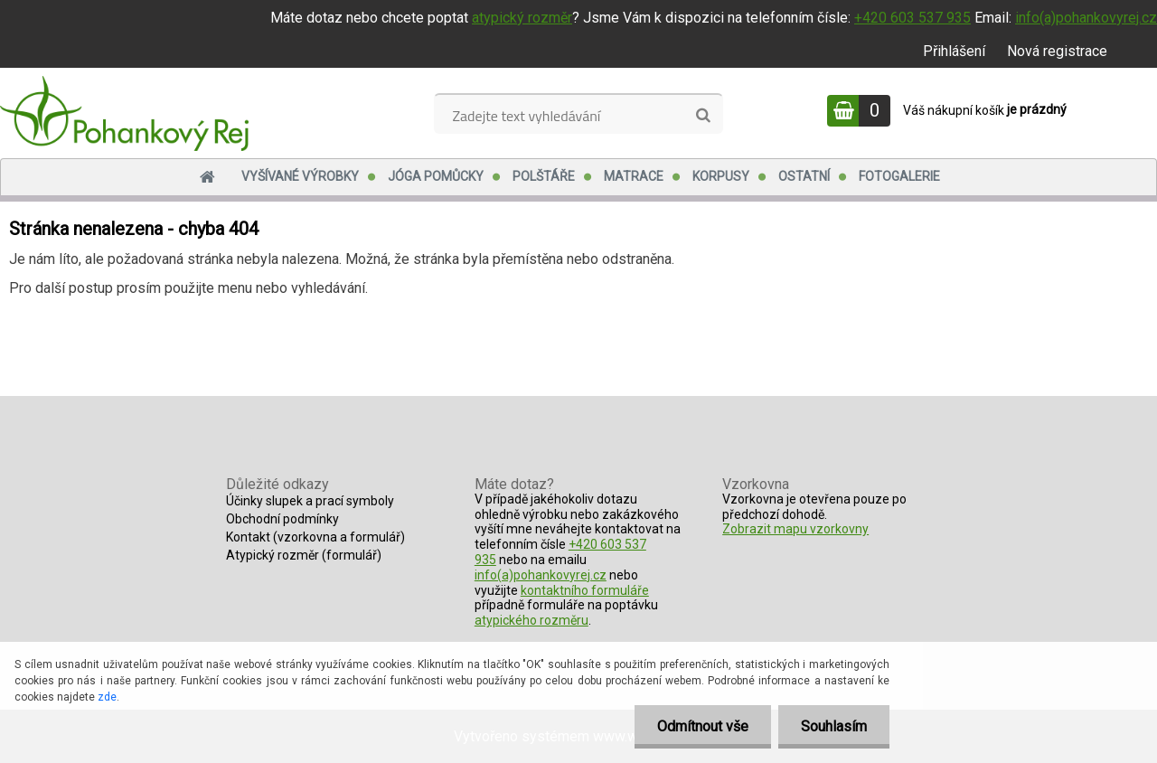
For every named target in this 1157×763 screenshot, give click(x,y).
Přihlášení (954, 51)
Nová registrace (1057, 51)
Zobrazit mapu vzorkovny (795, 529)
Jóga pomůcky (436, 176)
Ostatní (804, 176)
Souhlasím (834, 726)
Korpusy (720, 176)
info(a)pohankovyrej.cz (1086, 17)
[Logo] (124, 113)
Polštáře (544, 176)
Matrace (633, 176)
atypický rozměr (522, 17)
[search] (703, 116)
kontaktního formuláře (585, 590)
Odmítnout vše (702, 726)
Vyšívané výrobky (300, 176)
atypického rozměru (531, 620)
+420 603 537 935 (912, 17)
